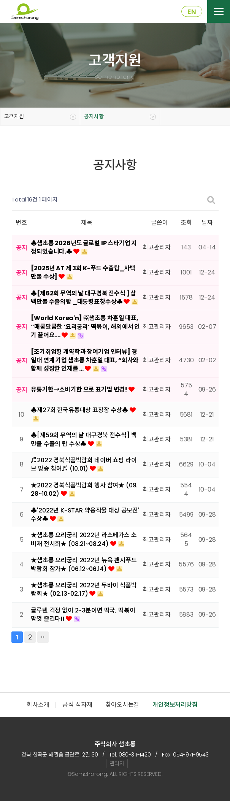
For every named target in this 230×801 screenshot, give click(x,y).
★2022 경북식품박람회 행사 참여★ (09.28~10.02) (84, 489)
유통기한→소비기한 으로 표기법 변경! (79, 389)
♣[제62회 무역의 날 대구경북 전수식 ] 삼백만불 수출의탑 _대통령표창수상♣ (83, 297)
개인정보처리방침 (175, 704)
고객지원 (14, 116)
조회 (186, 222)
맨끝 (43, 637)
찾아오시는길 (122, 704)
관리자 (116, 763)
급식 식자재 (77, 704)
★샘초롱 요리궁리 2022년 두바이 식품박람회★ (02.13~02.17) (83, 589)
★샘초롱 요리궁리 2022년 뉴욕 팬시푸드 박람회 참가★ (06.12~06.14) (83, 564)
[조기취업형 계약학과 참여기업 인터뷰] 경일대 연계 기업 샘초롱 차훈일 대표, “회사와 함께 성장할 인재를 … (84, 360)
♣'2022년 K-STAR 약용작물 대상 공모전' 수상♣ (85, 514)
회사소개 (38, 704)
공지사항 (93, 116)
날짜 (207, 222)
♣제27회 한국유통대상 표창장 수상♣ (80, 410)
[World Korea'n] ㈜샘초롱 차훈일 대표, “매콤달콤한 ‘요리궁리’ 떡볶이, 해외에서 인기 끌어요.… (85, 326)
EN (191, 11)
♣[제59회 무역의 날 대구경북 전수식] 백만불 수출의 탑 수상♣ (83, 439)
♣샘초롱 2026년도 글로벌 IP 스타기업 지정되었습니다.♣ (84, 247)
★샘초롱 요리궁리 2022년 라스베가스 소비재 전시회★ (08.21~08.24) (83, 539)
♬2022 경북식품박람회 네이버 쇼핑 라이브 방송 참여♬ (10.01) (83, 464)
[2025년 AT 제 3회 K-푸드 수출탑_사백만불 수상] (83, 272)
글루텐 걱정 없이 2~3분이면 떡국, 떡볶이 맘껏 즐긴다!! (83, 614)
